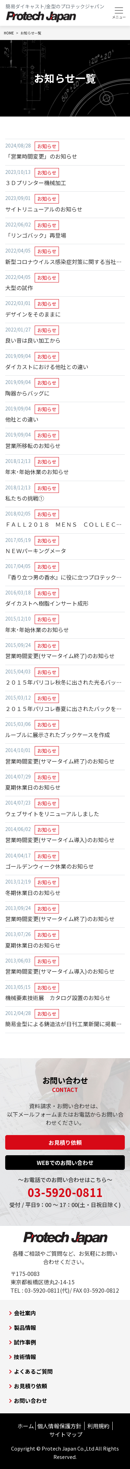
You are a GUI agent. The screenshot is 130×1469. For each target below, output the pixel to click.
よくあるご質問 (33, 1371)
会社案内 (25, 1313)
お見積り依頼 (65, 1142)
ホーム (25, 1426)
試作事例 (25, 1342)
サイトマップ (66, 1434)
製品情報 (25, 1327)
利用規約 (98, 1426)
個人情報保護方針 (59, 1426)
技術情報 (25, 1356)
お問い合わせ (30, 1400)
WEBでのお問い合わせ (65, 1162)
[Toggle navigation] (119, 13)
